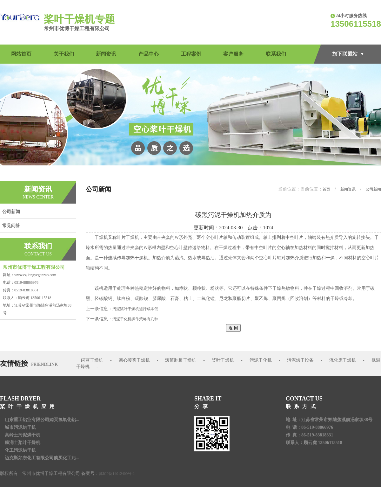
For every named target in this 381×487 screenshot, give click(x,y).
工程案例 (191, 54)
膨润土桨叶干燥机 (22, 442)
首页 (326, 189)
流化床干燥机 (342, 360)
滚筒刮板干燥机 (180, 360)
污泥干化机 (261, 360)
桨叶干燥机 (223, 360)
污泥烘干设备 (300, 360)
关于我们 (64, 54)
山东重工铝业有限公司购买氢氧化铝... (42, 419)
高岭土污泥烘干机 (22, 435)
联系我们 (276, 54)
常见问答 (11, 225)
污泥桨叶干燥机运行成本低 (135, 309)
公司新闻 (11, 211)
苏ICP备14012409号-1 (117, 473)
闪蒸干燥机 (92, 360)
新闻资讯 (106, 54)
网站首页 (21, 54)
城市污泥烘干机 (20, 427)
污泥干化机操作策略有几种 (135, 319)
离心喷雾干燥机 (134, 360)
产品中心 (148, 54)
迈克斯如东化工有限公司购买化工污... (42, 458)
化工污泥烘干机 (20, 450)
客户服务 (233, 54)
